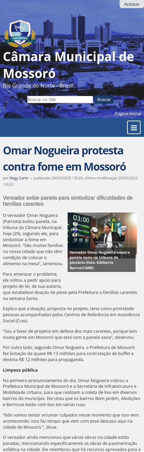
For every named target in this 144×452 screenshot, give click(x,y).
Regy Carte (19, 177)
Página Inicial (128, 113)
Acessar (132, 4)
